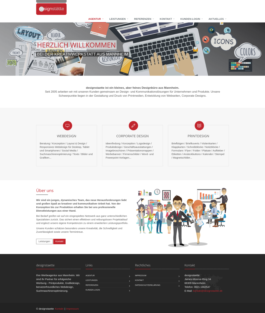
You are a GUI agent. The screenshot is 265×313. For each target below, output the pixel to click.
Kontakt (166, 18)
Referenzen (142, 18)
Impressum (140, 275)
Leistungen (117, 18)
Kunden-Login (190, 18)
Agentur (94, 18)
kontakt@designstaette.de (207, 290)
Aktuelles (216, 18)
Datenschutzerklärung (147, 285)
